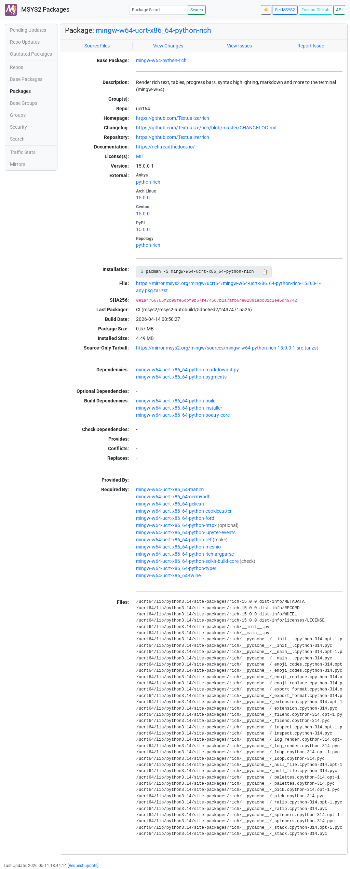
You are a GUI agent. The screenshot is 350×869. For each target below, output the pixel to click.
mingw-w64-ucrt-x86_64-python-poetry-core (183, 415)
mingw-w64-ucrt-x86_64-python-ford (175, 518)
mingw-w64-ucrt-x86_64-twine (168, 575)
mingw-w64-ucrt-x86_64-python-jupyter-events (185, 532)
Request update (83, 865)
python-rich (148, 182)
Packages (20, 91)
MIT (140, 156)
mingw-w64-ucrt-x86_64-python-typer (176, 568)
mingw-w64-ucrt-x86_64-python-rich (153, 30)
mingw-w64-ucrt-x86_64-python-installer (179, 408)
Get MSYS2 (285, 10)
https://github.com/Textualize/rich (172, 118)
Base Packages (26, 79)
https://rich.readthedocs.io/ (165, 146)
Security (18, 127)
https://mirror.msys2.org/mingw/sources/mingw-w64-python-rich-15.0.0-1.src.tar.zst (227, 348)
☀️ (266, 10)
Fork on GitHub (315, 10)
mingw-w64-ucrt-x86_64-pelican (170, 504)
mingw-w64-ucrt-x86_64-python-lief (174, 539)
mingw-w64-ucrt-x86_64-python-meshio (178, 547)
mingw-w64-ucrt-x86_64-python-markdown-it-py (187, 369)
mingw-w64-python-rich (161, 60)
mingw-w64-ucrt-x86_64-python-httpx (176, 525)
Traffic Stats (23, 152)
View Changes (168, 45)
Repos (16, 67)
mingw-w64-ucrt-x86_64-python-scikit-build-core (187, 561)
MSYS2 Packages (37, 10)
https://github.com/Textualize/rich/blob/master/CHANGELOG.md (206, 127)
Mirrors (17, 164)
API (339, 10)
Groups (18, 115)
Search (196, 10)
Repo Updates (25, 42)
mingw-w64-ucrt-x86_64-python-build (176, 400)
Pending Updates (28, 30)
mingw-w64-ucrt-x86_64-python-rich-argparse (185, 554)
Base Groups (23, 103)
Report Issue (310, 45)
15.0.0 (143, 197)
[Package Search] (158, 9)
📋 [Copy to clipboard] (265, 271)
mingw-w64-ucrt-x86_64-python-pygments (181, 377)
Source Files (97, 45)
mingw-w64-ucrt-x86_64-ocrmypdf (173, 496)
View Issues (239, 45)
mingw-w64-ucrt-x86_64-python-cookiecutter (184, 511)
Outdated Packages (31, 54)
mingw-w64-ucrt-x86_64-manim (170, 489)
